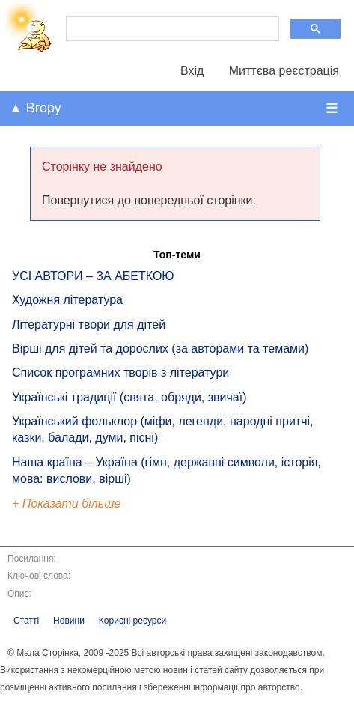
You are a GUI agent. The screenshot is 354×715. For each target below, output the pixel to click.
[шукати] (171, 29)
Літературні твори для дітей (88, 324)
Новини (69, 620)
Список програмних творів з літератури (120, 372)
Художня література (67, 299)
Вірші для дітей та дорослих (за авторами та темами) (160, 348)
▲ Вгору (35, 107)
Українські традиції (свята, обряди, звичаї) (129, 397)
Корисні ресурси (132, 620)
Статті (26, 620)
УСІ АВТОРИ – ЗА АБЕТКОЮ (93, 276)
